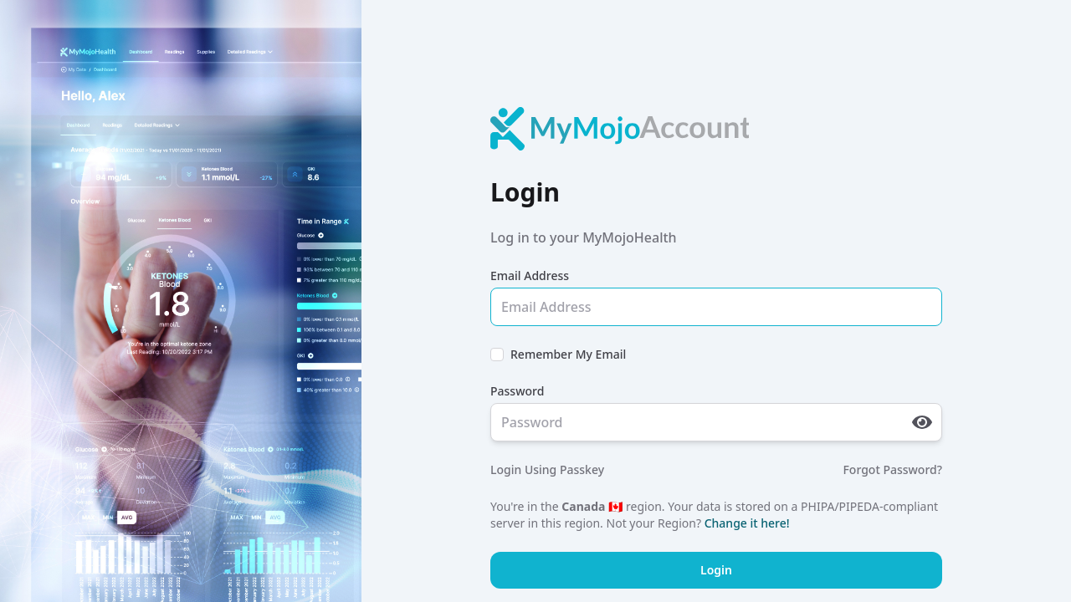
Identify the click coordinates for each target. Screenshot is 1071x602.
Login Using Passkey (547, 469)
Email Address (529, 275)
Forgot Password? (892, 469)
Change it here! (747, 523)
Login (716, 570)
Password (517, 391)
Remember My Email (568, 354)
